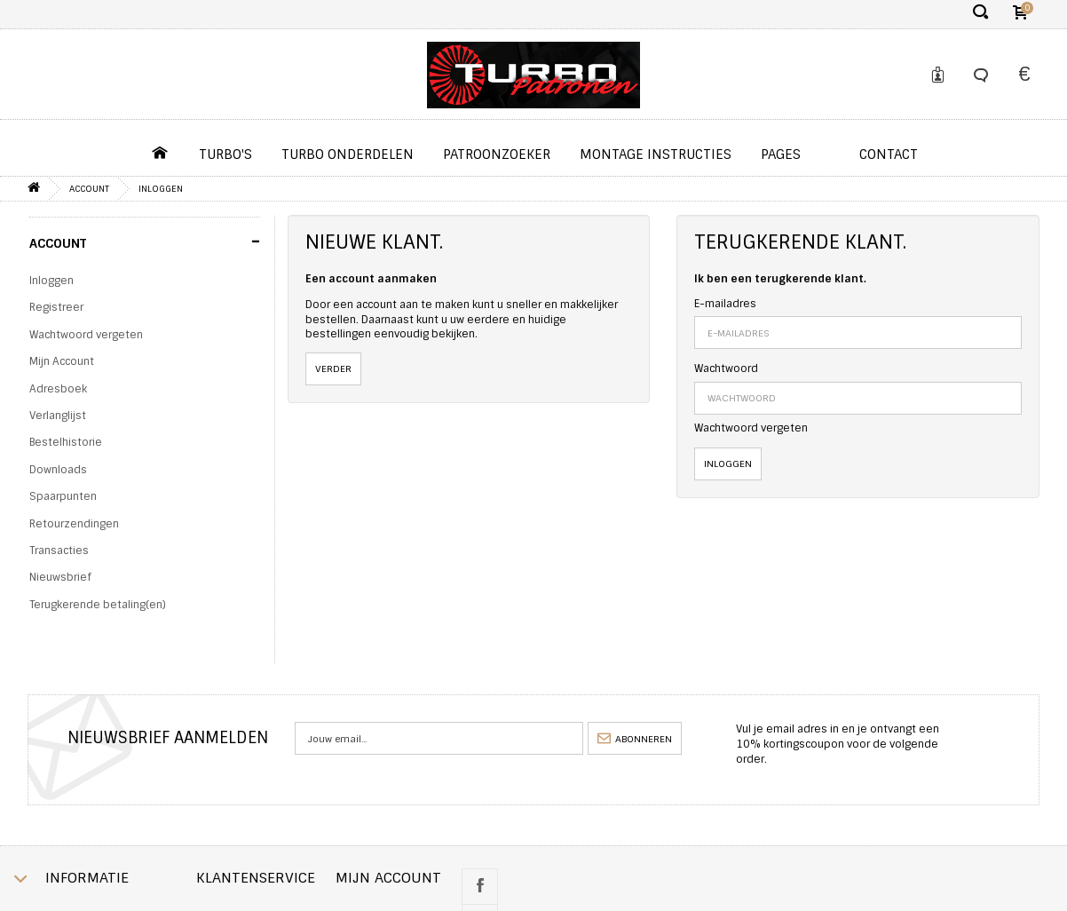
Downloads (58, 470)
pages (781, 154)
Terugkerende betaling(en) (97, 605)
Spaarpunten (63, 496)
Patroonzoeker (496, 154)
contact (888, 154)
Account (89, 188)
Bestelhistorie (65, 442)
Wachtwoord (726, 368)
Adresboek (58, 389)
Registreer (56, 307)
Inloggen (160, 188)
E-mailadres (725, 303)
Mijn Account (61, 361)
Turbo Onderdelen (347, 154)
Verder (333, 368)
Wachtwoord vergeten (86, 335)
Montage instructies (655, 154)
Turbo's (225, 154)
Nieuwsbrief (60, 577)
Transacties (59, 550)
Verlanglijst (57, 415)
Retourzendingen (74, 524)
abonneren (634, 739)
